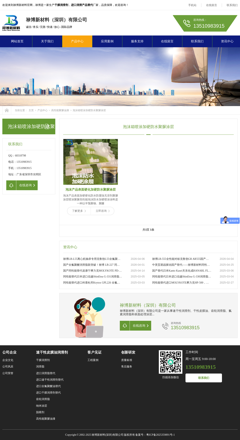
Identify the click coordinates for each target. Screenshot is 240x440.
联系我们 (232, 5)
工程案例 (92, 360)
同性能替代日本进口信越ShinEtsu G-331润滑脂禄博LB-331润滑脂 (92, 276)
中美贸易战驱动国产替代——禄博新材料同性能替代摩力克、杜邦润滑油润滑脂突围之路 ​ (181, 264)
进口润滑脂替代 (45, 373)
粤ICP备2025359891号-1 (160, 434)
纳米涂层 (41, 405)
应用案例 (107, 41)
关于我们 (47, 41)
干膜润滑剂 (43, 360)
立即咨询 (103, 210)
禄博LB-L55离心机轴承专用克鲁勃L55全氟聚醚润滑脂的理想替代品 (92, 258)
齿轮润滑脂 (43, 399)
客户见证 (94, 352)
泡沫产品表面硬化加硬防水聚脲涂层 (90, 189)
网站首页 (17, 41)
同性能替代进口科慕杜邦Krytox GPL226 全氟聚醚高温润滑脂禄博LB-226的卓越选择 (92, 282)
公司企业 (9, 352)
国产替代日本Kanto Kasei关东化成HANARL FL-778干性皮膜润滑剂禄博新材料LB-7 (181, 270)
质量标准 (126, 360)
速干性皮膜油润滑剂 (52, 352)
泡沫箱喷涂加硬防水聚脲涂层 (89, 110)
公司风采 (7, 366)
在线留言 (211, 5)
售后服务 (126, 366)
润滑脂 (40, 366)
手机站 (192, 5)
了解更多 (79, 210)
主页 (31, 110)
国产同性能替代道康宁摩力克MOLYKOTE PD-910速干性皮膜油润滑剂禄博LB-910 (92, 270)
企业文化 (7, 360)
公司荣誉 (7, 373)
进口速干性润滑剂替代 (50, 379)
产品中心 (77, 41)
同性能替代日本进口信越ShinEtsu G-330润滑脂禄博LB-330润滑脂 (181, 276)
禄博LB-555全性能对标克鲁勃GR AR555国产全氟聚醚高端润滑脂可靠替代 (181, 258)
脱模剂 (40, 412)
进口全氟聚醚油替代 (48, 386)
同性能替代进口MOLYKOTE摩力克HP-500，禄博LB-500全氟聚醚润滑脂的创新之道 (181, 282)
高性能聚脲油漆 (60, 110)
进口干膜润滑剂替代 (48, 392)
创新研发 (128, 352)
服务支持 (137, 41)
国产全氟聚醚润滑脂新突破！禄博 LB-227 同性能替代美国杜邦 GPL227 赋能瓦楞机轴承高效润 (92, 264)
